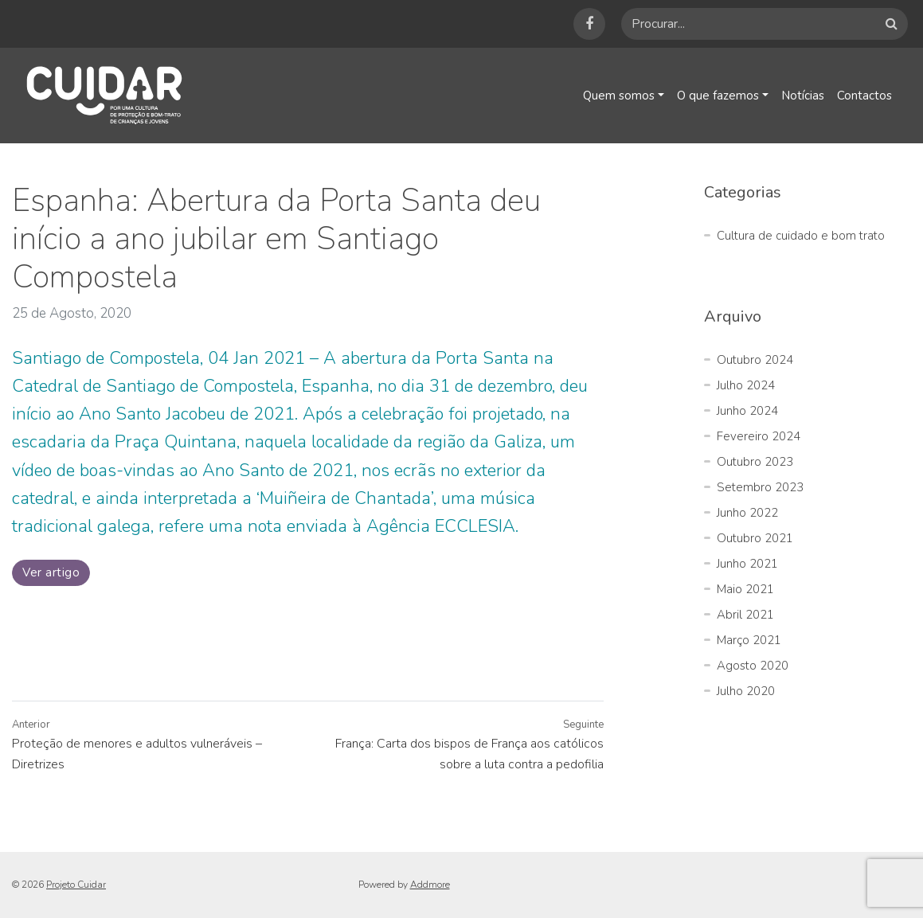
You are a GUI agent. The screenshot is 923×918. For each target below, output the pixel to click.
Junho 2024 (747, 411)
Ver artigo (51, 572)
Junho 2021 (747, 564)
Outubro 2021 (755, 538)
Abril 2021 (745, 615)
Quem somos (616, 96)
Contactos (864, 96)
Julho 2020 (746, 691)
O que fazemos (716, 96)
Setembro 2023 (760, 487)
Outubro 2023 (755, 462)
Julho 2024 (746, 385)
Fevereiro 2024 (758, 436)
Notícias (801, 96)
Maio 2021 (745, 589)
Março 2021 (749, 640)
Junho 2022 (747, 513)
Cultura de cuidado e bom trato (801, 236)
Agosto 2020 (752, 666)
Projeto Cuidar (76, 884)
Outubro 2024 (755, 360)
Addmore (430, 884)
